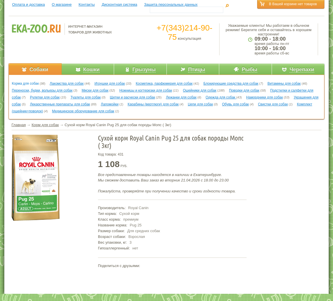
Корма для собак (25, 84)
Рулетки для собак (45, 97)
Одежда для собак (221, 97)
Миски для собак (95, 90)
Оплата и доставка (28, 4)
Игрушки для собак (109, 84)
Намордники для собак (264, 97)
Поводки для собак (244, 90)
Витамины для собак (283, 84)
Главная (19, 125)
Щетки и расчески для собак (132, 97)
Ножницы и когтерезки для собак (145, 90)
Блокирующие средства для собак (230, 84)
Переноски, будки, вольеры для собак (42, 90)
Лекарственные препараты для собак (60, 104)
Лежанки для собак (181, 97)
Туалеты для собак (86, 97)
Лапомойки (109, 104)
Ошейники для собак (199, 90)
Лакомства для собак (67, 84)
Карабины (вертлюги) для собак (153, 104)
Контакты (87, 4)
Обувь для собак (235, 104)
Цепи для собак (200, 104)
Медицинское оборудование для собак (83, 111)
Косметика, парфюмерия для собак (164, 84)
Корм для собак (45, 125)
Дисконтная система (119, 4)
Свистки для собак (273, 104)
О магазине (62, 4)
